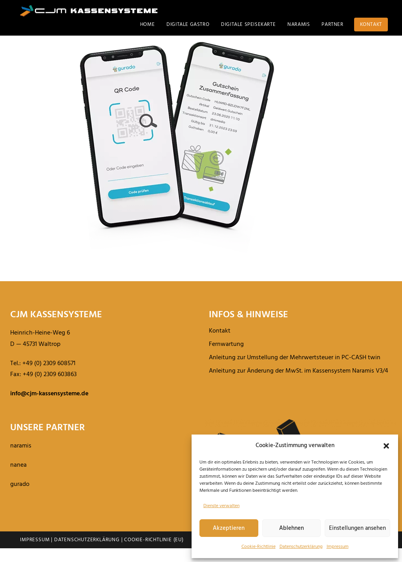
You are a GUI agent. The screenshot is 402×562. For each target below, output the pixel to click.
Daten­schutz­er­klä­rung (301, 547)
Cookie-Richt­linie (258, 547)
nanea (18, 479)
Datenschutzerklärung (87, 553)
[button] (386, 446)
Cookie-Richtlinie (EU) (154, 553)
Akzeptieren (229, 528)
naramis (20, 460)
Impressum (338, 547)
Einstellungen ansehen (357, 528)
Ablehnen (291, 528)
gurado (19, 498)
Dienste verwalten (221, 506)
